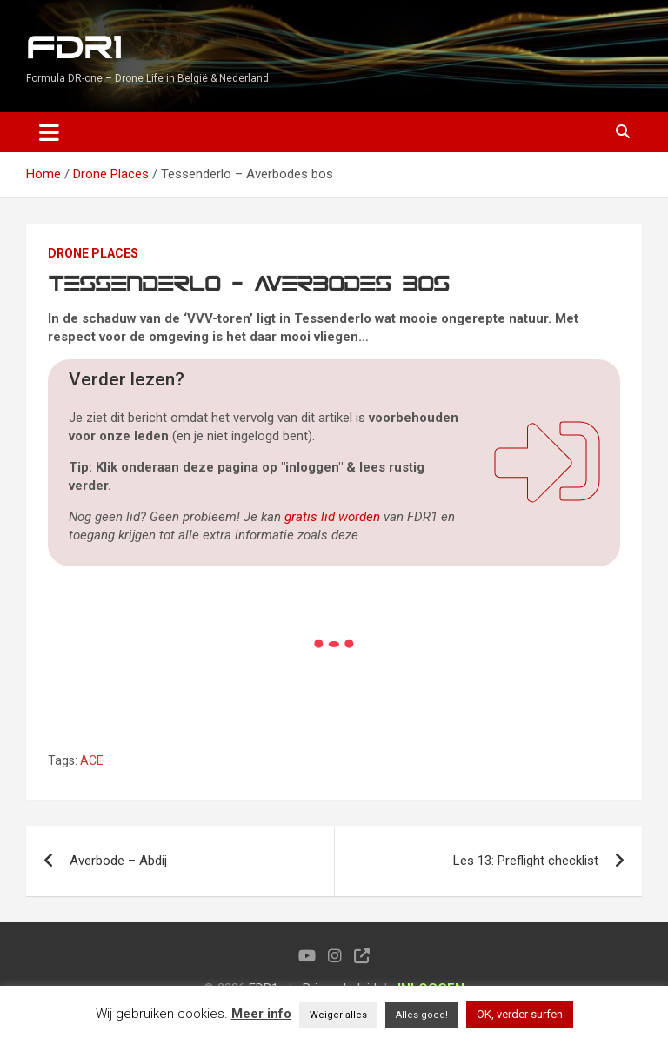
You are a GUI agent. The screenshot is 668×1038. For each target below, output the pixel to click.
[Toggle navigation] (49, 132)
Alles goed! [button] (422, 1015)
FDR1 (73, 48)
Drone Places (93, 253)
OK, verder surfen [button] (520, 1014)
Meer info (261, 1013)
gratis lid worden (332, 517)
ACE (92, 760)
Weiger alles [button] (338, 1015)
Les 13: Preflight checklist (525, 860)
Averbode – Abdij (118, 860)
